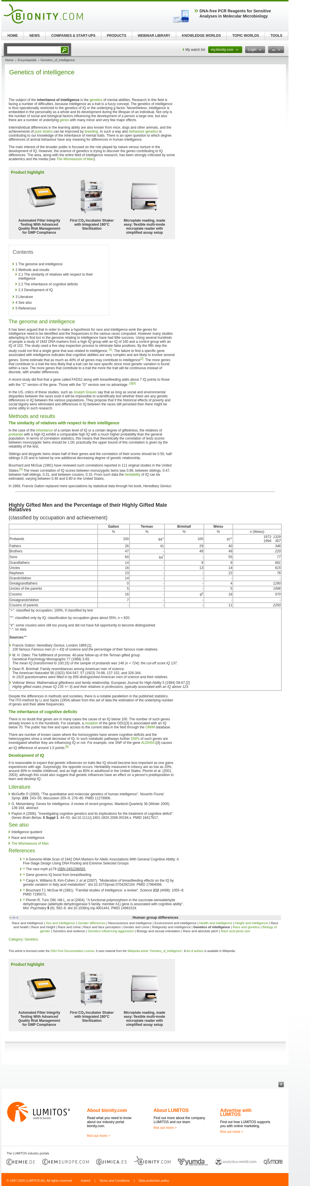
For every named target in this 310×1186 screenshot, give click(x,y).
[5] (20, 469)
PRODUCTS (116, 36)
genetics (96, 100)
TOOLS (276, 36)
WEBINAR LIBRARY (154, 36)
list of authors (195, 951)
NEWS (35, 36)
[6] (67, 746)
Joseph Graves (85, 392)
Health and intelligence (215, 923)
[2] (141, 358)
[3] (130, 383)
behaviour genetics (143, 131)
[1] (110, 349)
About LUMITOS (171, 1110)
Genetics (31, 939)
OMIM (150, 727)
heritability (132, 475)
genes (64, 120)
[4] (134, 383)
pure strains (44, 131)
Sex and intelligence (60, 923)
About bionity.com (107, 1110)
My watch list (195, 50)
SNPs (135, 739)
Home (9, 60)
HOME (12, 36)
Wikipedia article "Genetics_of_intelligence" (155, 951)
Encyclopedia (27, 60)
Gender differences (92, 923)
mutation (91, 723)
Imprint (85, 1180)
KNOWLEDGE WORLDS (201, 36)
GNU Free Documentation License (72, 951)
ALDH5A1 (148, 743)
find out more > (98, 1136)
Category (16, 939)
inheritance (44, 430)
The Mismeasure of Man (75, 159)
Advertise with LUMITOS (235, 1112)
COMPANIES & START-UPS (73, 36)
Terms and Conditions (114, 1180)
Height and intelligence (251, 923)
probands (16, 434)
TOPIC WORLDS (245, 36)
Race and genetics (246, 927)
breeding (91, 131)
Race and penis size (235, 931)
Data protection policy (154, 1180)
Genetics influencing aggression (111, 931)
